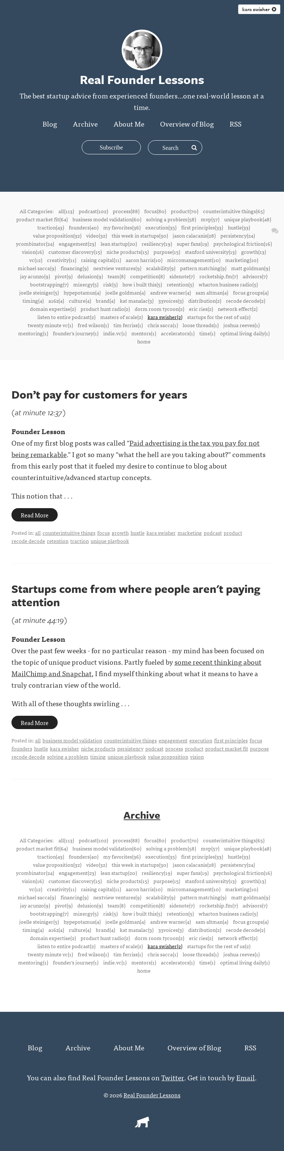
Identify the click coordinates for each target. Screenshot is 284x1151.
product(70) (184, 211)
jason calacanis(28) (194, 235)
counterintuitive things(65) (233, 211)
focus (103, 532)
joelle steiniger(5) (39, 292)
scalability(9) (160, 268)
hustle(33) (239, 227)
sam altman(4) (212, 292)
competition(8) (147, 276)
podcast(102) (93, 211)
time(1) (207, 333)
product (233, 532)
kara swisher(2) (165, 317)
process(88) (126, 211)
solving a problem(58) (171, 219)
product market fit (226, 748)
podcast (213, 532)
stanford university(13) (210, 252)
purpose (259, 748)
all (38, 532)
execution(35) (160, 227)
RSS (235, 123)
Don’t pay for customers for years (99, 394)
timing (98, 756)
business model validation (72, 740)
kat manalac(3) (136, 300)
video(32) (96, 235)
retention (57, 541)
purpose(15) (166, 252)
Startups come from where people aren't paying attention (135, 595)
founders (21, 748)
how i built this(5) (142, 284)
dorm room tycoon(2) (159, 309)
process (174, 748)
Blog (50, 123)
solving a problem (67, 756)
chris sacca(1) (163, 325)
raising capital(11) (101, 260)
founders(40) (83, 227)
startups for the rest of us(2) (218, 317)
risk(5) (110, 284)
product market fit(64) (42, 219)
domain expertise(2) (53, 309)
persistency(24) (237, 235)
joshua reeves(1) (241, 325)
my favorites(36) (122, 227)
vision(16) (33, 252)
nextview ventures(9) (117, 268)
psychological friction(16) (242, 243)
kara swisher (161, 532)
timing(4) (33, 300)
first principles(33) (202, 227)
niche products (98, 748)
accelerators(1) (178, 333)
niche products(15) (127, 252)
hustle (138, 532)
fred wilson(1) (93, 325)
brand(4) (105, 300)
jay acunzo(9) (35, 276)
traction (79, 541)
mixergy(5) (85, 284)
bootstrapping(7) (49, 284)
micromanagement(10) (193, 260)
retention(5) (180, 284)
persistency (130, 748)
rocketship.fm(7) (218, 276)
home (144, 341)
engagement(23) (77, 243)
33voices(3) (170, 300)
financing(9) (74, 268)
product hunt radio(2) (105, 309)
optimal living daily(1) (245, 333)
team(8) (116, 276)
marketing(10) (241, 260)
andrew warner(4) (170, 292)
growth (120, 532)
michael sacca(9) (37, 268)
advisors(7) (255, 276)
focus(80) (155, 211)
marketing (190, 532)
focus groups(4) (250, 292)
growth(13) (253, 252)
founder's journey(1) (75, 333)
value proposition (168, 756)
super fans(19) (193, 243)
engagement (173, 740)
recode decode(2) (245, 300)
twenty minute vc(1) (50, 325)
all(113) (66, 211)
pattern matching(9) (203, 268)
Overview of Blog (187, 123)
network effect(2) (237, 309)
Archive (85, 123)
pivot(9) (63, 276)
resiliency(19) (157, 243)
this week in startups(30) (140, 235)
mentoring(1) (33, 333)
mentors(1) (143, 333)
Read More (34, 515)
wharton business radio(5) (228, 284)
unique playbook (110, 541)
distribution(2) (204, 300)
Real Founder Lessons (152, 1094)
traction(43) (50, 227)
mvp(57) (210, 219)
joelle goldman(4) (125, 292)
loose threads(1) (201, 325)
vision (197, 756)
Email (245, 1077)
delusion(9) (90, 276)
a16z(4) (56, 300)
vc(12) (35, 260)
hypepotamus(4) (82, 292)
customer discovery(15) (75, 252)
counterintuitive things (69, 532)
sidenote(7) (182, 276)
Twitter (173, 1077)
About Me (129, 123)
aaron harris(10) (144, 260)
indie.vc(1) (114, 333)
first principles (231, 740)
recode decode (28, 541)
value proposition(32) (57, 235)
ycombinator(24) (35, 243)
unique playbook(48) (247, 219)
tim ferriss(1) (128, 325)
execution (200, 740)
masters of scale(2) (121, 317)
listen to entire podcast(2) (66, 317)
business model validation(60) (106, 219)
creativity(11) (61, 260)
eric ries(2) (201, 309)
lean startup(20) (119, 243)
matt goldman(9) (250, 268)
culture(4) (80, 300)
